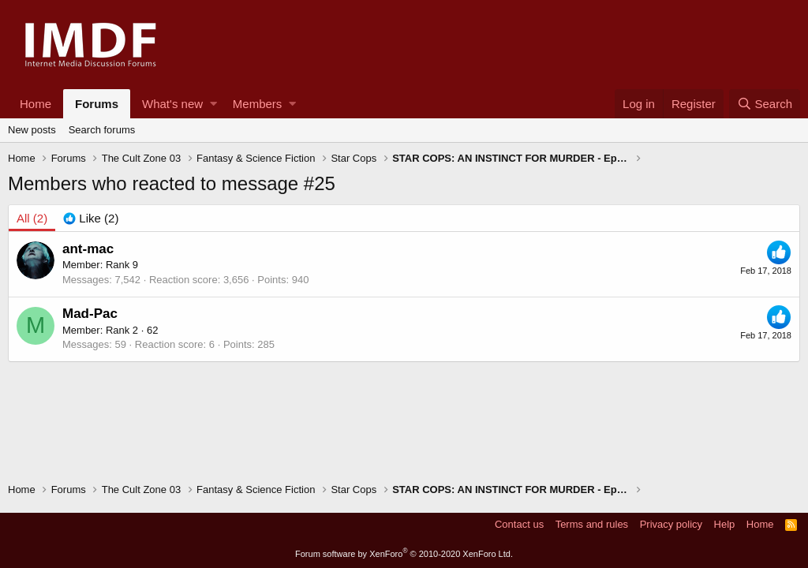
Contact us (519, 524)
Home (35, 103)
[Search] (764, 103)
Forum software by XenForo (404, 554)
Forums (96, 103)
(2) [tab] (32, 218)
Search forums (102, 130)
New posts (32, 130)
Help (724, 524)
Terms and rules (592, 524)
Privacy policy (671, 524)
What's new (172, 103)
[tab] (90, 218)
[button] (213, 103)
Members (257, 103)
